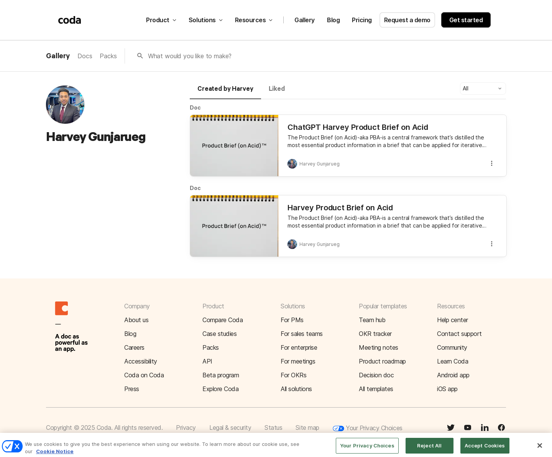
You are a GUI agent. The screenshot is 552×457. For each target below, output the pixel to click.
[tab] (225, 92)
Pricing (362, 20)
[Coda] (69, 20)
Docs (84, 56)
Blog (333, 20)
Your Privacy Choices (367, 428)
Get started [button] (466, 20)
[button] (483, 88)
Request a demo (407, 20)
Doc (195, 107)
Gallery (304, 20)
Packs (108, 56)
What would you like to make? (190, 56)
